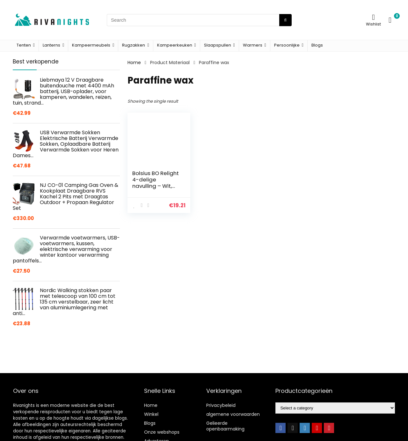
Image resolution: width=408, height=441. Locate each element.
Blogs (317, 45)
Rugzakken (133, 45)
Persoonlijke (287, 45)
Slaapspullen (217, 45)
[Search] (285, 20)
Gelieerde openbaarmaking (225, 426)
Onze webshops (161, 432)
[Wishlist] (373, 17)
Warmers (252, 45)
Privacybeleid (221, 405)
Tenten (24, 45)
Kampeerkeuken (174, 45)
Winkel (151, 414)
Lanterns (51, 45)
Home (134, 62)
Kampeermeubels (91, 45)
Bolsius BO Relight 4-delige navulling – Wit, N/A (155, 182)
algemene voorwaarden (233, 414)
